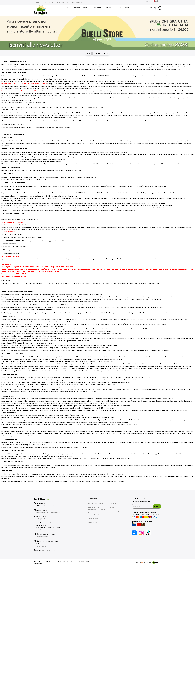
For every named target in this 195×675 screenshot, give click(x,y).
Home (88, 53)
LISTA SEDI (24, 274)
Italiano (157, 1)
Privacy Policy (92, 522)
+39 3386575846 (42, 537)
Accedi (112, 507)
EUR (148, 1)
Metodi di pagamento (95, 503)
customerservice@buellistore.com (48, 512)
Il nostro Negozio (76, 2)
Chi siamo (113, 503)
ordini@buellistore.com (59, 121)
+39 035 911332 (51, 550)
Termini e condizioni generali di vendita (94, 514)
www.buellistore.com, (35, 64)
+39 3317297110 (41, 546)
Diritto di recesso (93, 519)
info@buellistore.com (61, 2)
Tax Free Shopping (116, 511)
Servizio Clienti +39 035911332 (43, 2)
